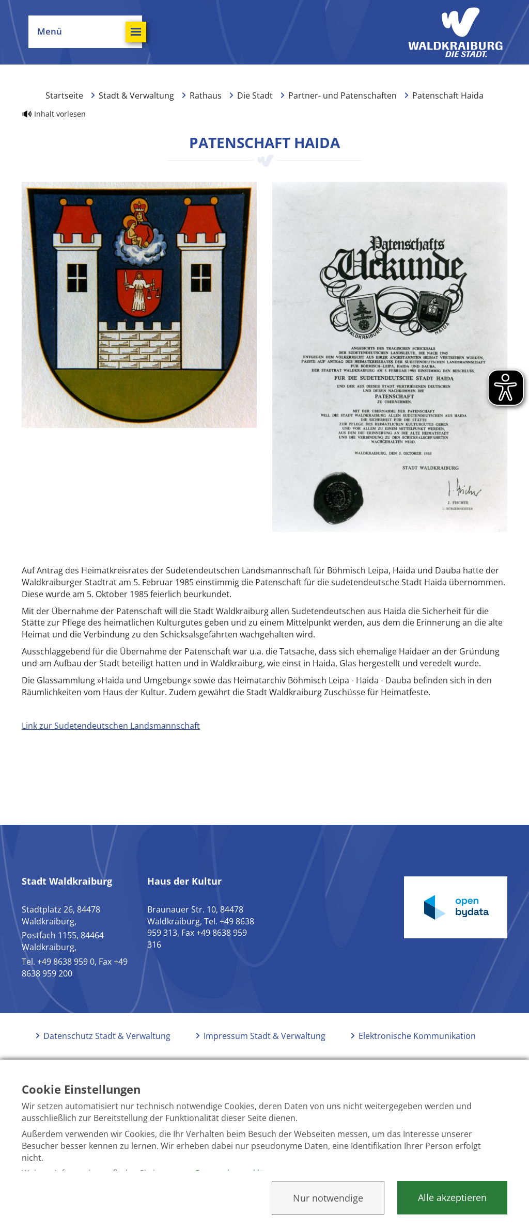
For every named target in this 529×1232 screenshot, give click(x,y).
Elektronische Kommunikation (417, 1036)
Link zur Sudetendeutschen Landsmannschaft (111, 725)
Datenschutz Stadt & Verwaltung (106, 1036)
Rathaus (206, 95)
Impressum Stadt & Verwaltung (264, 1036)
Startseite (64, 95)
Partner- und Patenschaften (342, 95)
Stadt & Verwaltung (136, 95)
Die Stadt (255, 95)
